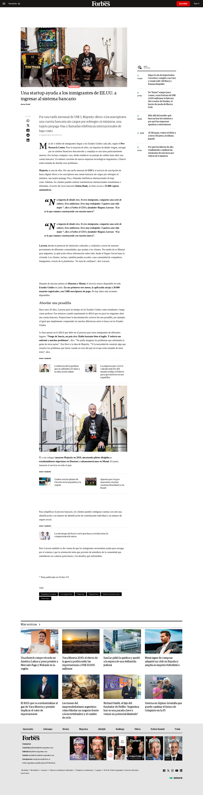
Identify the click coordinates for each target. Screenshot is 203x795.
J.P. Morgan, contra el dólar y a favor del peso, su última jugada (162, 136)
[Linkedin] (181, 771)
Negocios (83, 729)
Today (177, 729)
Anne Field (25, 104)
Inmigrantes (66, 594)
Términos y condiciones (84, 770)
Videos (137, 729)
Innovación (28, 729)
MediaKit (24, 770)
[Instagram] (172, 771)
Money (66, 729)
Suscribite (183, 4)
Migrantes (93, 594)
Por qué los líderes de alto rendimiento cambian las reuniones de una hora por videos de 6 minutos (161, 151)
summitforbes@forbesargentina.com (41, 755)
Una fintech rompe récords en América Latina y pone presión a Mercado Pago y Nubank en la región (39, 663)
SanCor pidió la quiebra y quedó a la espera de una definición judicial (121, 662)
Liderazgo (47, 729)
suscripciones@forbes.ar (41, 759)
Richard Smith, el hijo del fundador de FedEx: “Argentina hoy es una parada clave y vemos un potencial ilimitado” (121, 708)
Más (160, 67)
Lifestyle (102, 729)
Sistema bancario (111, 594)
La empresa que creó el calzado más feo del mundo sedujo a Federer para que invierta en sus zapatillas (112, 372)
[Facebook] (164, 771)
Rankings (120, 729)
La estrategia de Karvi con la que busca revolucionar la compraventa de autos (81, 535)
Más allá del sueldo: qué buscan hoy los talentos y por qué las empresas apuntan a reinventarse (160, 120)
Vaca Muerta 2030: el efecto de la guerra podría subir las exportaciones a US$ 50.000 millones (80, 663)
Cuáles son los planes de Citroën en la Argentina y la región (67, 482)
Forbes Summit (157, 729)
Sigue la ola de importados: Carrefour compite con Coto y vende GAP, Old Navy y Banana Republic (162, 79)
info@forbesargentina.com (38, 752)
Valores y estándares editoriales (61, 770)
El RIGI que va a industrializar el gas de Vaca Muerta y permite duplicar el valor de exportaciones (39, 708)
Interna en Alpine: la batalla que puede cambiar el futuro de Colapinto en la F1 (163, 707)
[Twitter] (168, 771)
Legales (98, 770)
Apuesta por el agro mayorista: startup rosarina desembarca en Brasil (112, 483)
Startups (45, 598)
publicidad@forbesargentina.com (41, 748)
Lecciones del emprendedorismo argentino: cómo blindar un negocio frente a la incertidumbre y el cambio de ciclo (80, 710)
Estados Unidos (48, 594)
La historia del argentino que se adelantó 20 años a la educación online (67, 369)
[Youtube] (176, 771)
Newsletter (34, 770)
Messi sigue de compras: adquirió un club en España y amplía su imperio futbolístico (162, 662)
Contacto (44, 770)
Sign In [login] (197, 3)
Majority (80, 594)
